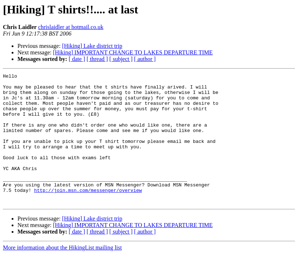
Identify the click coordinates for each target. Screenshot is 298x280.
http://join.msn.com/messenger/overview (88, 214)
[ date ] (77, 59)
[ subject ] (121, 59)
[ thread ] (97, 59)
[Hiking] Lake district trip (92, 46)
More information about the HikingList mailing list (62, 274)
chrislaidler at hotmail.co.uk (71, 27)
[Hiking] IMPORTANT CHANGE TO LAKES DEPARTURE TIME (133, 52)
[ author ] (145, 59)
